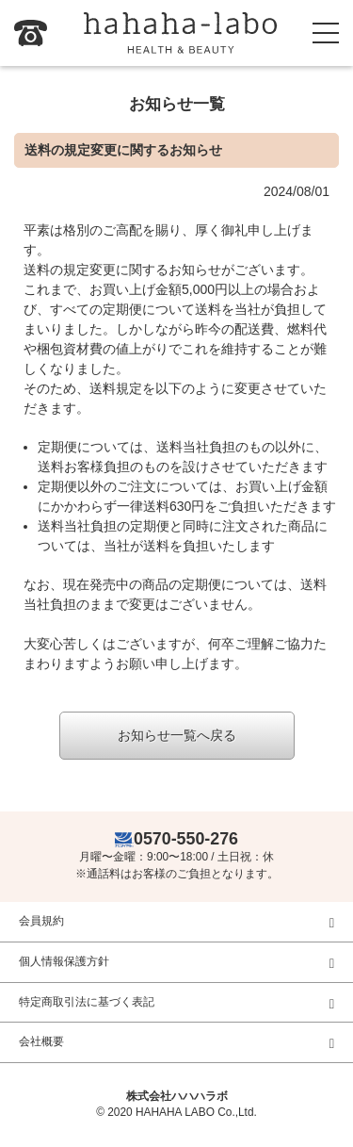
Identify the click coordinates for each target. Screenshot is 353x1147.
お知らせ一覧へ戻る (177, 735)
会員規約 (41, 920)
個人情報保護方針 (64, 961)
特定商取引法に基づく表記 (86, 1001)
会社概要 (41, 1041)
